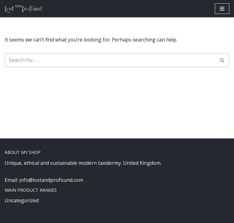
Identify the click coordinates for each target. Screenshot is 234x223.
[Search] (110, 60)
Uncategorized (22, 200)
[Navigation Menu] (222, 8)
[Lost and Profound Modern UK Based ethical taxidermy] (23, 8)
